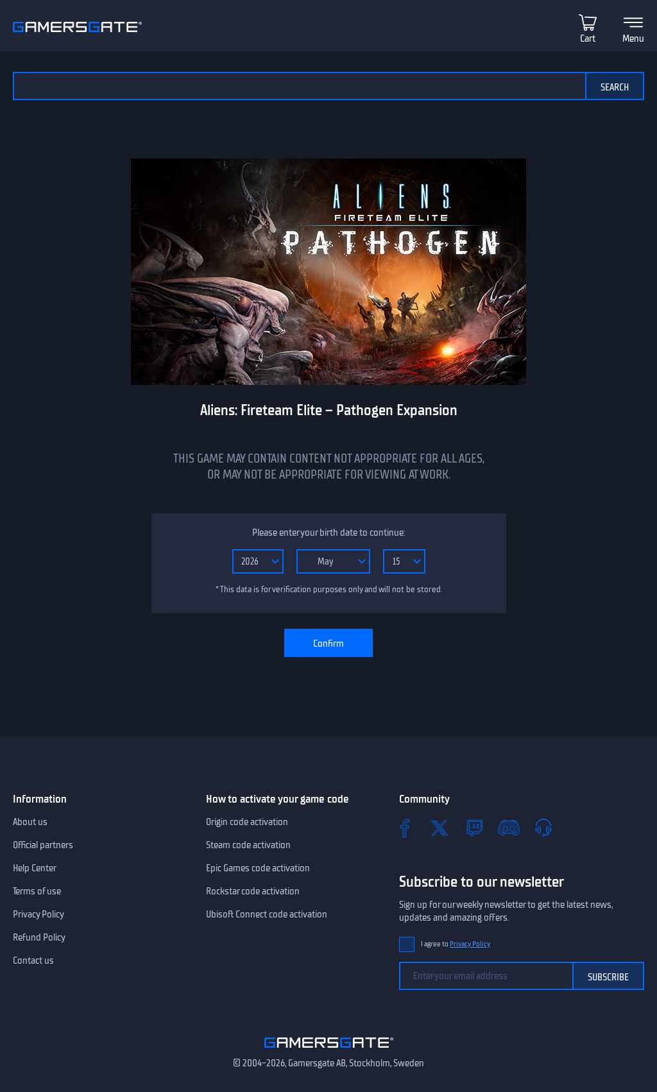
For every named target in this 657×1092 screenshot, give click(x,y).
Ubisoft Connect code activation (266, 914)
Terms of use (37, 891)
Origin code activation (247, 821)
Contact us (33, 960)
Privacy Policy (38, 914)
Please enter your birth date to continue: (328, 532)
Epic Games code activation (258, 868)
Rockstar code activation (253, 891)
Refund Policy (39, 937)
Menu (633, 38)
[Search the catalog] (299, 86)
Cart (587, 38)
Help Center (34, 868)
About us (30, 821)
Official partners (43, 845)
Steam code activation (248, 845)
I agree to (455, 944)
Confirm (328, 643)
